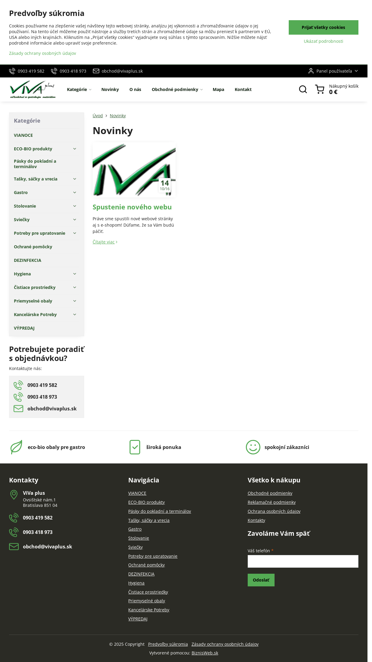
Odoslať (261, 580)
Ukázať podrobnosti (323, 41)
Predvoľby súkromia (168, 644)
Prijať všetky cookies (323, 27)
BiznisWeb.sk (205, 653)
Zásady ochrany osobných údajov (225, 644)
